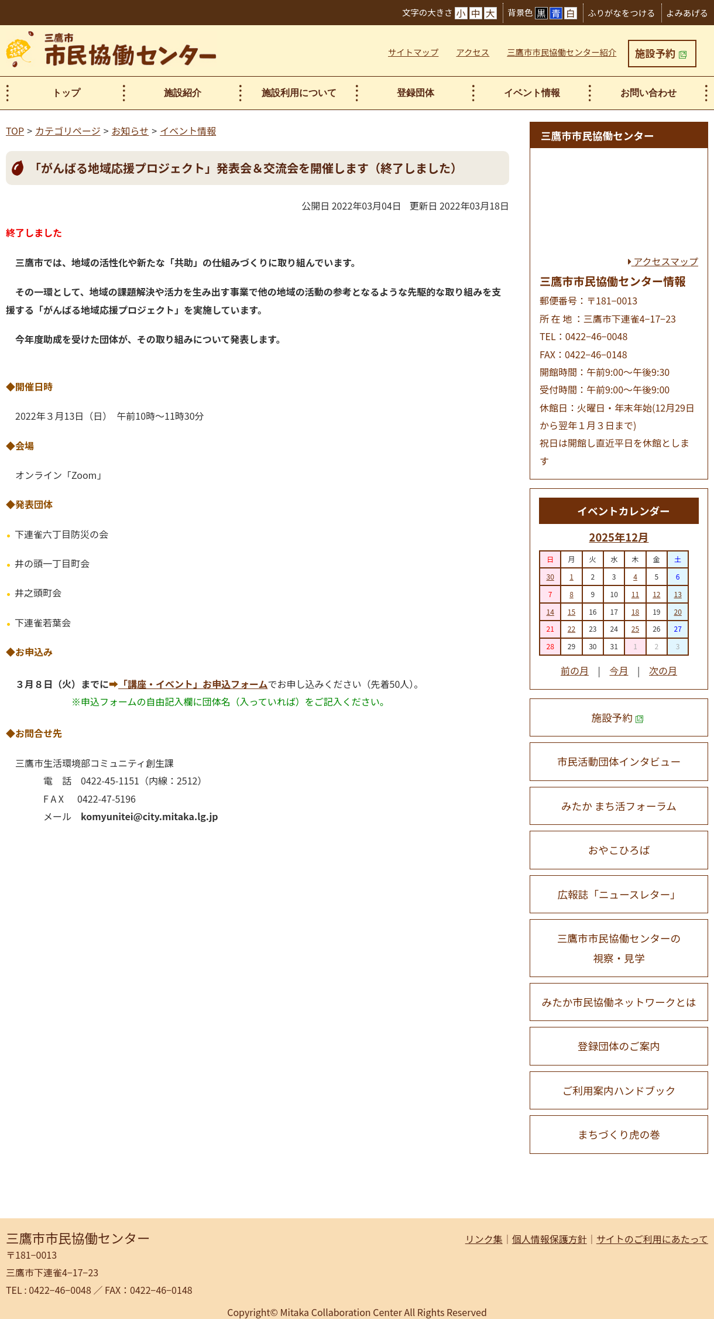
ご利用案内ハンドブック (619, 1090)
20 (677, 611)
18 (635, 611)
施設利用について (299, 93)
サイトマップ (413, 52)
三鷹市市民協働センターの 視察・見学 (619, 948)
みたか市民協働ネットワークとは (619, 1002)
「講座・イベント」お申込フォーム (193, 684)
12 (656, 594)
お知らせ (130, 131)
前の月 (575, 670)
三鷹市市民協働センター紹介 (561, 52)
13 (677, 594)
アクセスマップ (663, 261)
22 (571, 628)
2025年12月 (619, 536)
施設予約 (660, 53)
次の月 (663, 670)
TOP (15, 131)
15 (571, 611)
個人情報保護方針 (549, 1239)
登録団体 (415, 93)
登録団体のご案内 (619, 1046)
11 (635, 594)
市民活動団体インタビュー (619, 761)
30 (550, 576)
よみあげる (687, 12)
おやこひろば (619, 849)
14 (550, 611)
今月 (618, 670)
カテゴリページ (68, 131)
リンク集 (484, 1239)
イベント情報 (532, 93)
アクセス (472, 52)
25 (635, 628)
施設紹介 (182, 93)
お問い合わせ (648, 93)
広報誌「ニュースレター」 (618, 894)
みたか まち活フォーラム (619, 806)
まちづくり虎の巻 (619, 1134)
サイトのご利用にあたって (652, 1239)
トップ (66, 93)
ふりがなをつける (621, 12)
